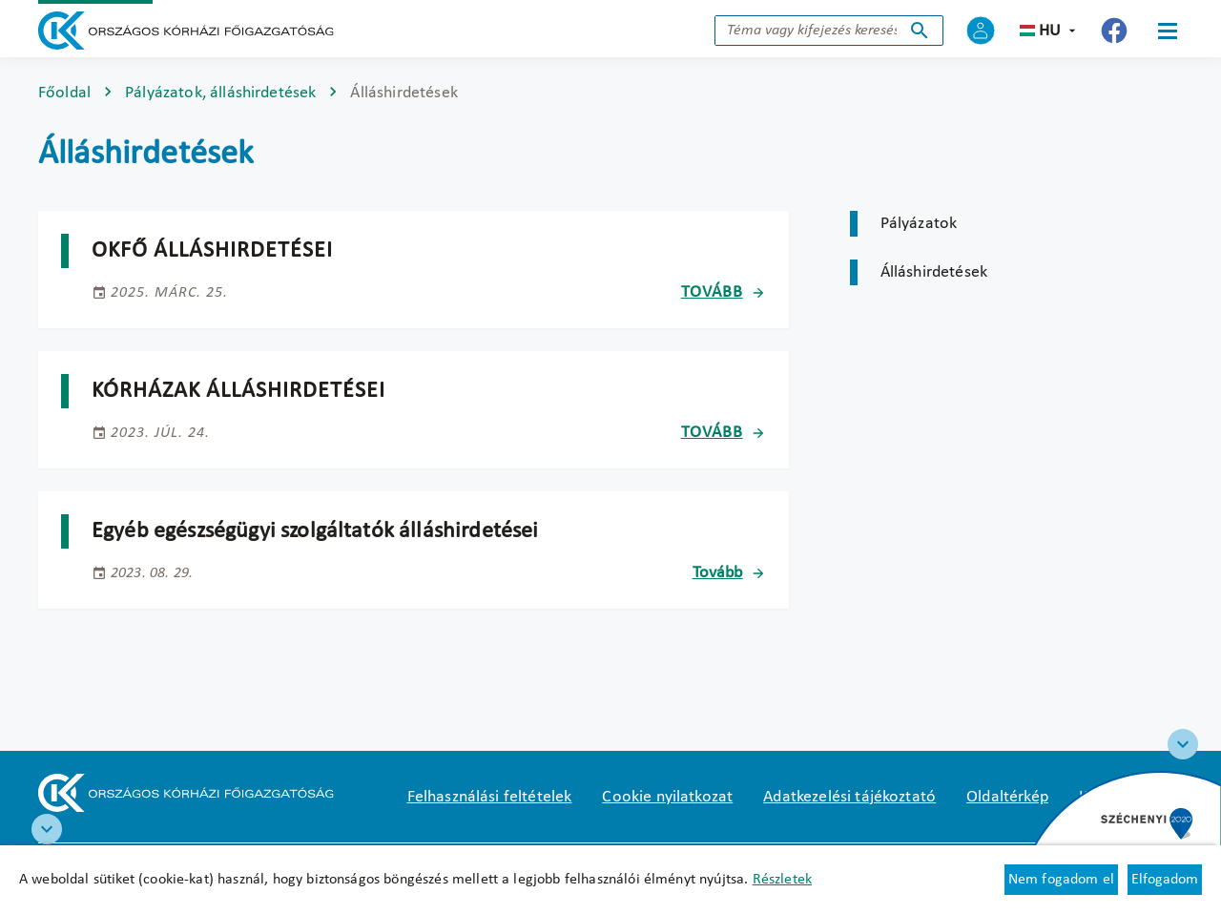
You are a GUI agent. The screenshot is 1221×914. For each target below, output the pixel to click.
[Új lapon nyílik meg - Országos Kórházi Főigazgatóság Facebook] (1114, 30)
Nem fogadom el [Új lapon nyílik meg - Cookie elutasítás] (1061, 879)
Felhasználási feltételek (489, 797)
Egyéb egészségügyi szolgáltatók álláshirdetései (315, 531)
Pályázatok (919, 224)
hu (1050, 31)
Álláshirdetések (933, 272)
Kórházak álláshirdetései (238, 391)
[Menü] (1167, 30)
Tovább (712, 292)
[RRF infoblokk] (46, 829)
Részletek (782, 879)
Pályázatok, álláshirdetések (220, 93)
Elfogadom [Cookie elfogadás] (1164, 879)
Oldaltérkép (1007, 797)
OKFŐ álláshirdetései (212, 250)
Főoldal (64, 93)
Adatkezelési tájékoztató (849, 797)
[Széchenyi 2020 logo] (1183, 744)
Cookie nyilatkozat (667, 797)
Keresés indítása (919, 30)
